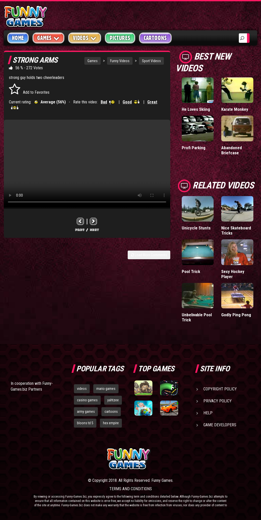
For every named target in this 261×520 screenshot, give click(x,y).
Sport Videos (151, 61)
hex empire (111, 423)
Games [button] (48, 38)
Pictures (120, 38)
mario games (105, 389)
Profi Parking (193, 147)
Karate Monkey (234, 109)
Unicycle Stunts (196, 227)
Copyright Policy (220, 389)
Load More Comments (149, 255)
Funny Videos (119, 61)
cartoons (111, 411)
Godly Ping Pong (236, 314)
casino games (87, 400)
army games (86, 411)
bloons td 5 (85, 423)
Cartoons (155, 38)
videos (82, 389)
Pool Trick (191, 271)
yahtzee (113, 400)
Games (92, 61)
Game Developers (219, 424)
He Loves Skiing (196, 109)
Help (208, 412)
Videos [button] (85, 38)
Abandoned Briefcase (231, 150)
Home (18, 38)
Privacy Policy (217, 401)
